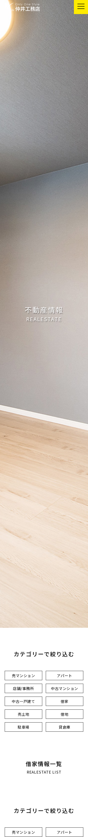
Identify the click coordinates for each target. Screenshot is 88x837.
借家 (64, 701)
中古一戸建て (23, 701)
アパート (64, 675)
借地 (64, 714)
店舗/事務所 (23, 688)
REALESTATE (44, 319)
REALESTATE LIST (44, 772)
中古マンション (64, 688)
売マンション (23, 675)
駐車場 (23, 727)
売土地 (23, 714)
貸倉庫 (64, 727)
